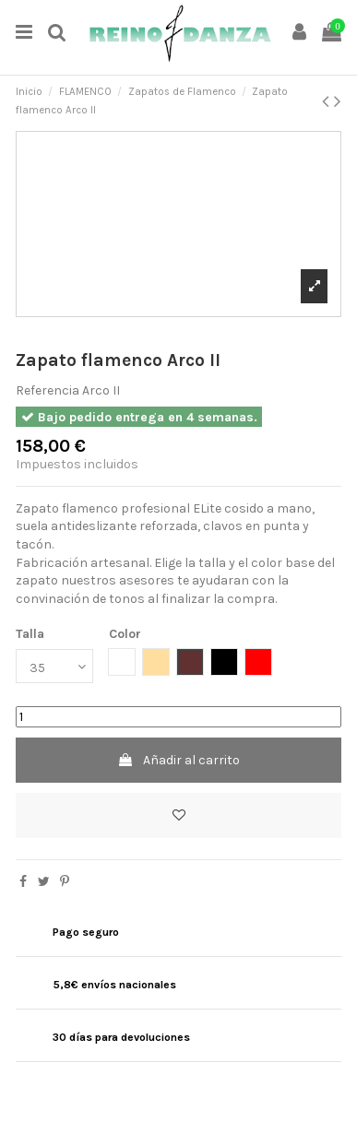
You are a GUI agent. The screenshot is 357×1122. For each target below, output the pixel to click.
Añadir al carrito (178, 760)
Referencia (47, 390)
